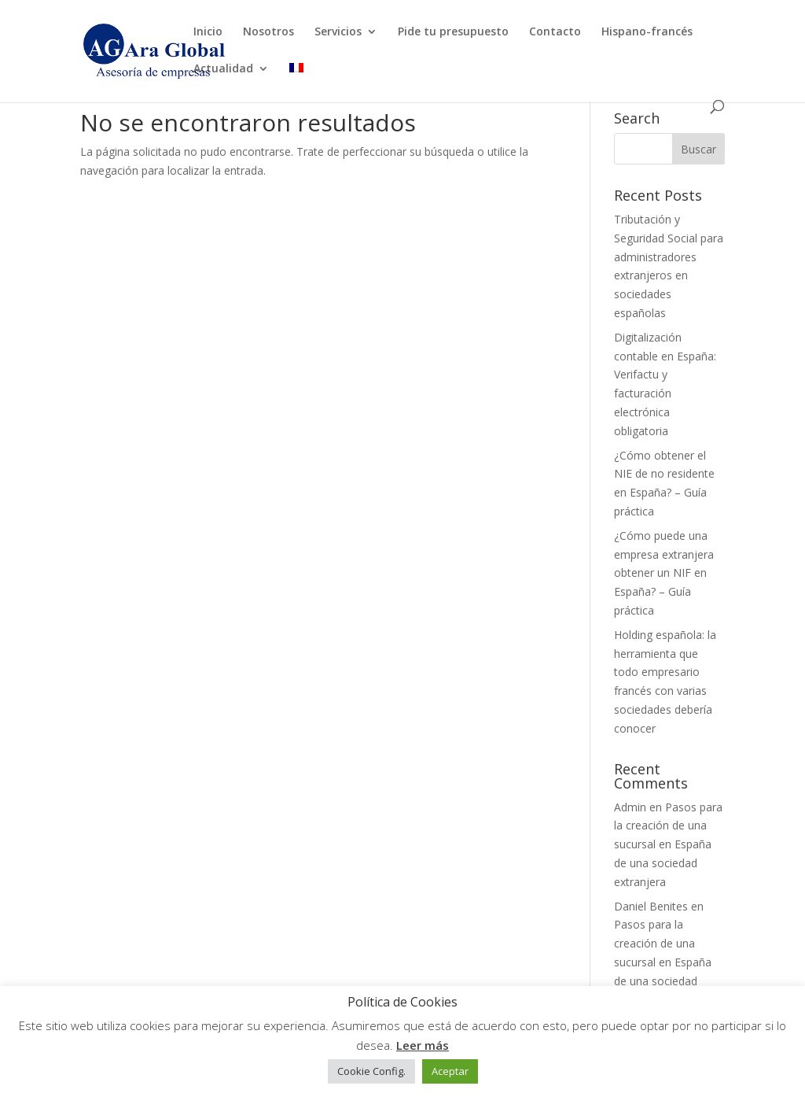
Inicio (207, 32)
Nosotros (268, 32)
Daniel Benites (651, 906)
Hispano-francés (647, 32)
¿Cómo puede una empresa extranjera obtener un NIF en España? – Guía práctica (664, 573)
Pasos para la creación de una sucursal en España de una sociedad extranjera (668, 844)
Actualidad (223, 69)
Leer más (422, 1045)
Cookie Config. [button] (371, 1071)
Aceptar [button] (450, 1071)
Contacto (555, 32)
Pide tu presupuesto (453, 32)
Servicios (338, 32)
